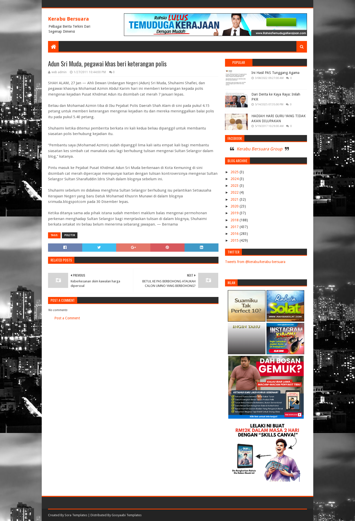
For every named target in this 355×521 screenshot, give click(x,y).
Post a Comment (67, 318)
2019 (235, 213)
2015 (235, 240)
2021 (235, 199)
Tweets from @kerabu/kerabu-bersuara (255, 262)
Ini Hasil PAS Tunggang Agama (275, 73)
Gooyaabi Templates (127, 515)
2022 (235, 192)
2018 (235, 220)
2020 (235, 206)
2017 (235, 227)
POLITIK (69, 235)
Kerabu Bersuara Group (259, 148)
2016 (235, 234)
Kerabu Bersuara (68, 19)
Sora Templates (76, 515)
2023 (235, 186)
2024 (235, 179)
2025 (235, 172)
